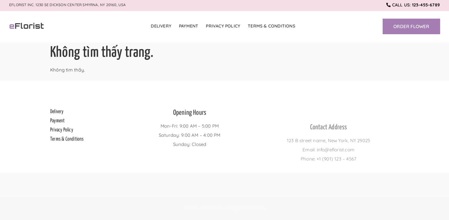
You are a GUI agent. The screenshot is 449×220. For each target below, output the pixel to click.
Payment (188, 26)
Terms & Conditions (271, 26)
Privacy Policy (223, 26)
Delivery (161, 26)
